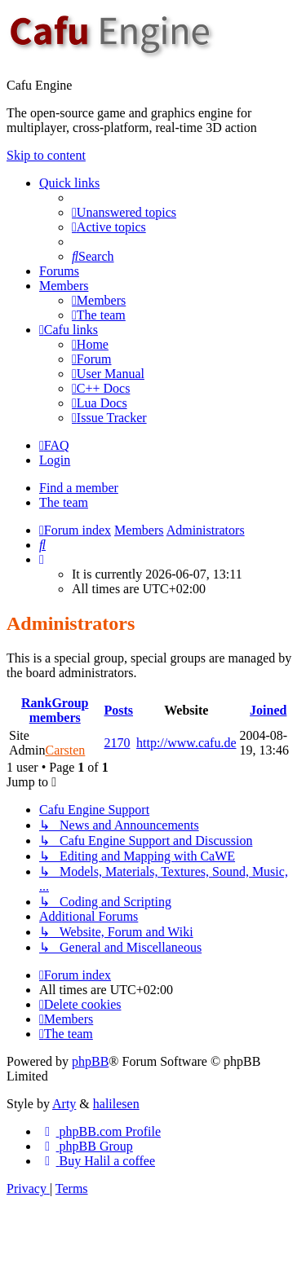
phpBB (90, 1061)
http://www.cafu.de (186, 743)
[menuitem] (124, 212)
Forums (59, 271)
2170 (117, 743)
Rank (36, 703)
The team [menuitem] (63, 502)
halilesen (116, 1104)
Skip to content (46, 155)
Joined (268, 710)
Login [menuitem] (54, 460)
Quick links (69, 183)
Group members (59, 710)
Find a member (78, 488)
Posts (118, 710)
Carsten (65, 750)
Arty (64, 1104)
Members (63, 286)
